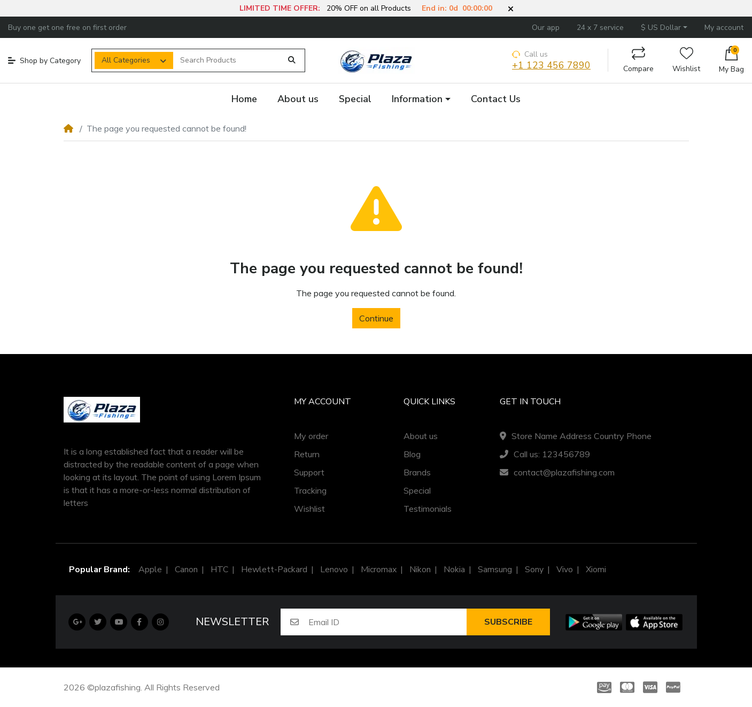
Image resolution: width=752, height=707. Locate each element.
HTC (219, 569)
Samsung (495, 569)
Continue (376, 318)
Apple (150, 569)
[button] (510, 9)
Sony (534, 569)
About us (421, 436)
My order (311, 436)
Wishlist (686, 60)
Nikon (420, 569)
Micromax (379, 569)
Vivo (564, 569)
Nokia (454, 569)
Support (309, 472)
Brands (417, 472)
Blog (412, 454)
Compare (638, 60)
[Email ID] (387, 622)
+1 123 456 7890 (551, 65)
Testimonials (428, 508)
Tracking (310, 490)
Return (307, 454)
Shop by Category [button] (44, 61)
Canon (186, 569)
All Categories (126, 60)
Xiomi (596, 569)
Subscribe (508, 622)
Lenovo (334, 569)
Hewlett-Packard (274, 569)
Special (417, 490)
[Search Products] (227, 60)
